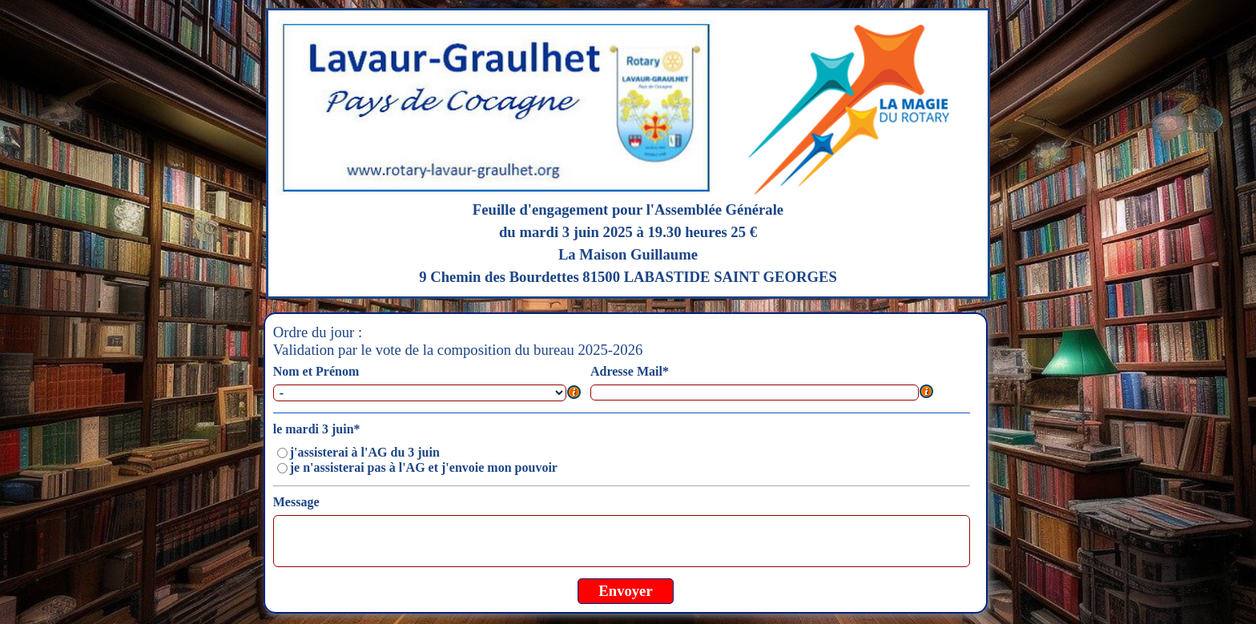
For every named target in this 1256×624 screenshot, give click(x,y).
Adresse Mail (629, 371)
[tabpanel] (628, 153)
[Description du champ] (574, 393)
